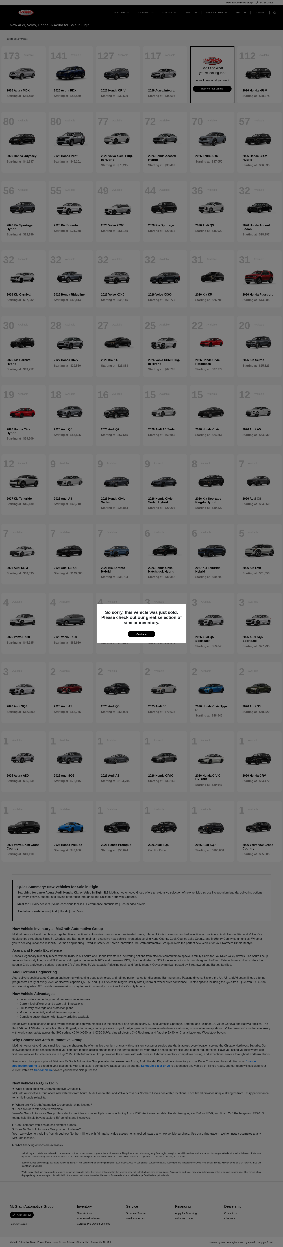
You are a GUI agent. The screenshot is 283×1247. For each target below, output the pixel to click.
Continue (141, 634)
